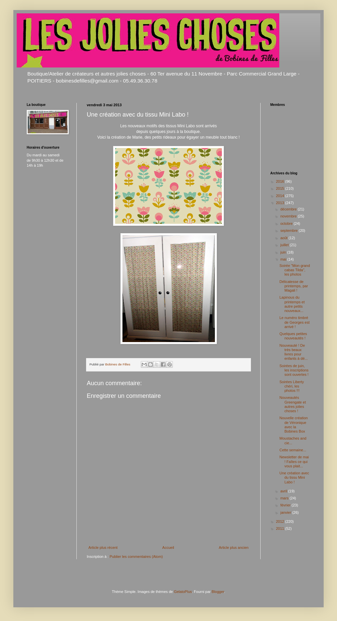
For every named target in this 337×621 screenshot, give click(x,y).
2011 (280, 528)
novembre (289, 216)
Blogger (218, 592)
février (286, 505)
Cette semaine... (292, 450)
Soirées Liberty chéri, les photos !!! (291, 386)
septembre (289, 230)
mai (283, 259)
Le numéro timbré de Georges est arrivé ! (294, 322)
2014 (280, 196)
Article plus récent (102, 548)
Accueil (168, 548)
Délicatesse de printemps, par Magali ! (293, 286)
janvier (286, 512)
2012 (280, 521)
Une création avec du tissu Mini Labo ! (294, 477)
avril (284, 491)
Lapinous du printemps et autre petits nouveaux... (292, 304)
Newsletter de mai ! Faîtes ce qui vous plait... (294, 461)
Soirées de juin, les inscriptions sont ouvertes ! (293, 370)
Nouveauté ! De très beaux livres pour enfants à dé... (293, 352)
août (284, 238)
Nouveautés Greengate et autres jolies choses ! (292, 404)
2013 (280, 203)
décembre (289, 209)
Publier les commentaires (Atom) (136, 557)
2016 (280, 181)
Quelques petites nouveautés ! (293, 336)
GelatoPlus (183, 592)
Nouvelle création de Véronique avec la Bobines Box (293, 424)
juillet (285, 245)
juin (283, 252)
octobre (287, 223)
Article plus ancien (234, 548)
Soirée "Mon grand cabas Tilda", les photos (294, 270)
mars (285, 498)
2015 (280, 188)
